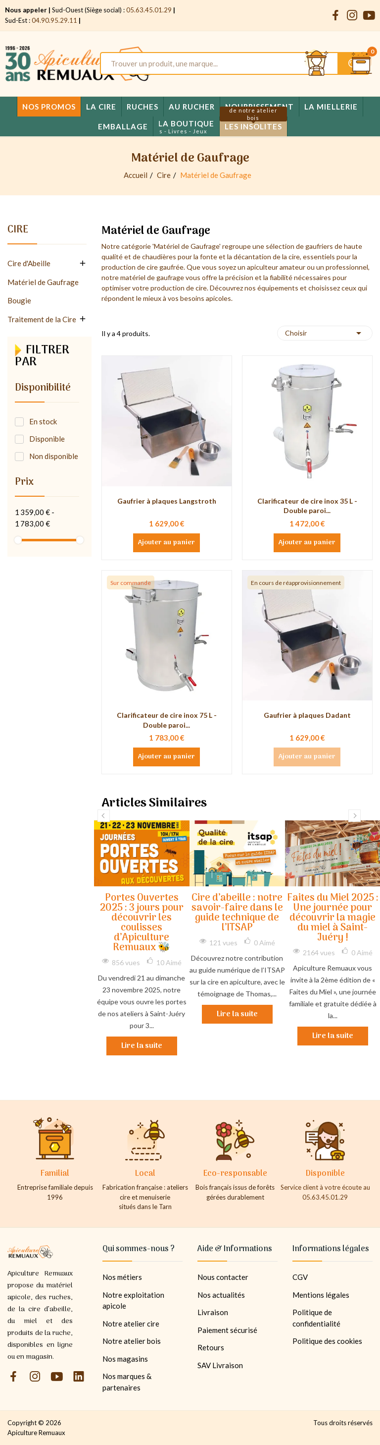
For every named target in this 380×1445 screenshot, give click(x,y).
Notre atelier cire (130, 1323)
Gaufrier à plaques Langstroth (166, 501)
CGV (300, 1276)
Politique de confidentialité (316, 1318)
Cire (17, 231)
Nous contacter (222, 1276)
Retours (210, 1347)
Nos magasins (125, 1358)
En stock (43, 421)
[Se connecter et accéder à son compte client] (316, 63)
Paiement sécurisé (227, 1330)
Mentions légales (320, 1294)
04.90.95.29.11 (54, 20)
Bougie (19, 300)
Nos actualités (221, 1294)
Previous (103, 815)
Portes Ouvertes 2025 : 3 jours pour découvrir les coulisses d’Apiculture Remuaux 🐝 (142, 923)
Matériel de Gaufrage (43, 282)
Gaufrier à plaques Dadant (307, 715)
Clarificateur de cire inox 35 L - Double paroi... (307, 506)
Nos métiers (122, 1276)
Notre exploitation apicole (133, 1300)
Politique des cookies (327, 1340)
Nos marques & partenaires (126, 1382)
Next (354, 815)
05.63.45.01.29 (149, 10)
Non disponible (53, 456)
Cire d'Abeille (28, 263)
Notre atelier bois (131, 1340)
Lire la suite (141, 1046)
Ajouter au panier (166, 542)
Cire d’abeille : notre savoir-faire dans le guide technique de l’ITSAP (237, 913)
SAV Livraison (220, 1365)
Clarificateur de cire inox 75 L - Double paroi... (167, 720)
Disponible (47, 438)
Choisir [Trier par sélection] (325, 333)
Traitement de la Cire (41, 319)
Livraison (212, 1312)
